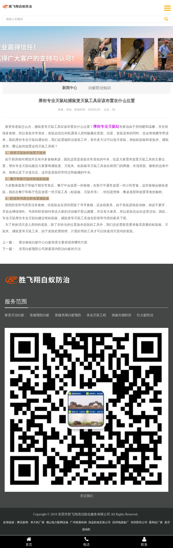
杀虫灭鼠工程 (96, 315)
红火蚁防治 (145, 315)
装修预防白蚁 (39, 315)
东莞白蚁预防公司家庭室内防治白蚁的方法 (50, 249)
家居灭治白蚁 (14, 315)
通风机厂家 (156, 522)
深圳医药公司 (139, 522)
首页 (29, 541)
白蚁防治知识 (100, 88)
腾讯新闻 (22, 522)
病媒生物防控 (121, 315)
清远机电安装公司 (99, 522)
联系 (144, 541)
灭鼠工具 (96, 166)
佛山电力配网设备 (57, 522)
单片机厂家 (37, 522)
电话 (86, 541)
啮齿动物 (138, 205)
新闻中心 (69, 88)
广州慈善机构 (78, 522)
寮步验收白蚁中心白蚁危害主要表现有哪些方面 (53, 242)
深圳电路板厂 (120, 522)
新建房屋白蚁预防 (68, 315)
